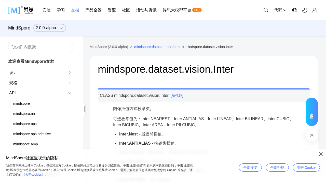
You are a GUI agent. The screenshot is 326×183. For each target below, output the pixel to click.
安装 (47, 10)
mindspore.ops (25, 124)
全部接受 (250, 167)
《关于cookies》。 (35, 174)
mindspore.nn (24, 114)
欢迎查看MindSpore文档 (31, 61)
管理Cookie (306, 167)
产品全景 (93, 10)
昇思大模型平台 (177, 10)
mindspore (21, 103)
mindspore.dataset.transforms (157, 47)
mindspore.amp (25, 144)
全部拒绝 (277, 167)
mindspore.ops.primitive (32, 134)
